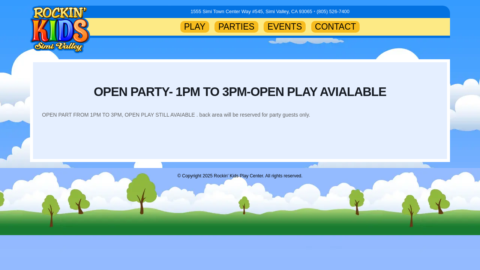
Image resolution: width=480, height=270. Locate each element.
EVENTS (284, 27)
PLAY (195, 27)
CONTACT (335, 27)
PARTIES (236, 27)
